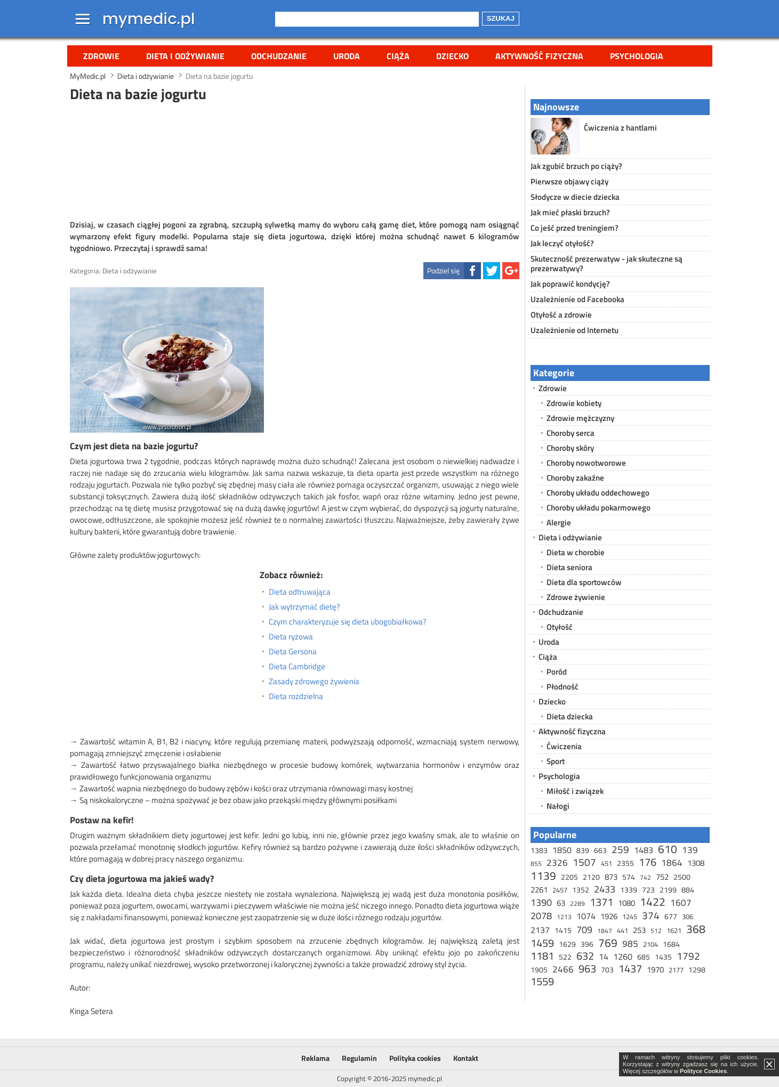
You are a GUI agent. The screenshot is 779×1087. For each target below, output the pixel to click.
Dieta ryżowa (291, 637)
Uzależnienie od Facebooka (577, 299)
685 (643, 956)
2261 (539, 889)
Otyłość (560, 627)
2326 (557, 863)
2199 (668, 889)
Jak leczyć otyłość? (562, 243)
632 (585, 955)
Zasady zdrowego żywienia (314, 681)
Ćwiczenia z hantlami (620, 127)
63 (561, 903)
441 (622, 930)
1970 (655, 969)
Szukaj (501, 18)
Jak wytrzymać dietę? (304, 607)
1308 (695, 863)
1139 (543, 875)
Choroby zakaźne (575, 478)
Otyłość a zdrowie (561, 315)
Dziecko (452, 56)
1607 (681, 903)
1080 (626, 903)
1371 (601, 902)
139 (690, 850)
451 (606, 863)
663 (600, 850)
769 (607, 942)
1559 (542, 981)
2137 (540, 929)
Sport (556, 761)
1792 (688, 955)
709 (584, 929)
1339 (628, 889)
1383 (539, 850)
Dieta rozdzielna (296, 696)
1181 (542, 955)
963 (587, 968)
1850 (562, 849)
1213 (564, 917)
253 (639, 930)
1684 (671, 944)
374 (651, 915)
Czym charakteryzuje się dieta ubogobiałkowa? (348, 622)
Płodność (563, 686)
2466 (563, 969)
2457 (559, 890)
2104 (650, 944)
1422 (652, 901)
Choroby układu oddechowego (598, 492)
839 (582, 850)
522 (565, 956)
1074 (586, 916)
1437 (630, 968)
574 (628, 876)
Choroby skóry (570, 448)
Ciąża (398, 56)
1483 (643, 849)
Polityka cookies (415, 1058)
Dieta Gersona (293, 652)
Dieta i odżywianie (185, 56)
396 (587, 944)
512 (656, 931)
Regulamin (359, 1058)
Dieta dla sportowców (584, 582)
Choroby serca (571, 433)
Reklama (315, 1058)
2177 (676, 969)
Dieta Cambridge (297, 666)
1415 (563, 930)
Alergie (559, 522)
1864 (671, 863)
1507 (584, 862)
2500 (681, 876)
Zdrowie (101, 56)
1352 (580, 889)
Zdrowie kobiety (574, 403)
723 (648, 889)
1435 (663, 956)
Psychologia (636, 56)
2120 (591, 876)
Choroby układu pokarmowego (598, 507)
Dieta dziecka (570, 716)
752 (662, 877)
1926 (608, 916)
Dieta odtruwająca (300, 592)
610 (667, 848)
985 (630, 944)
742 (645, 877)
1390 (541, 902)
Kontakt (465, 1058)
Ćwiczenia (564, 746)
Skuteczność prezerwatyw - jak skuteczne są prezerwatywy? (606, 263)
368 (695, 928)
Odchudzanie (279, 56)
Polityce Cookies (703, 1071)
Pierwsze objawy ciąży (569, 181)
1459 (542, 943)
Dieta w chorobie (576, 552)
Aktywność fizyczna (539, 56)
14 (603, 956)
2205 (569, 876)
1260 (622, 956)
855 (536, 863)
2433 (604, 889)
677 (670, 916)
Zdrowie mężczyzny (580, 418)
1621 (673, 930)
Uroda (346, 56)
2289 (577, 903)
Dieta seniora (569, 567)
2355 (625, 863)
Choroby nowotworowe (586, 463)
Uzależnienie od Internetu (575, 330)
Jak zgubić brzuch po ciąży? (576, 166)
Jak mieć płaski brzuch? (570, 212)
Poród (557, 672)
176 (647, 862)
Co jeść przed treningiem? (575, 228)
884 (687, 889)
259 (620, 849)
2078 (541, 915)
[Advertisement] (294, 159)
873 (611, 877)
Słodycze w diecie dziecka (575, 197)
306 (687, 916)
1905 (539, 969)
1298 (696, 969)
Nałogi (558, 806)
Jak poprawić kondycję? (570, 284)
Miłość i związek (575, 791)
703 (607, 969)
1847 (604, 931)
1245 (629, 916)
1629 (567, 944)
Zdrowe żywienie (576, 597)
